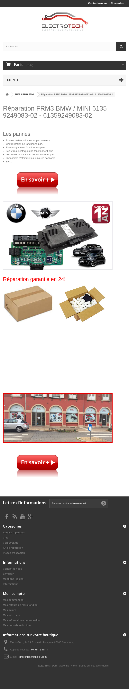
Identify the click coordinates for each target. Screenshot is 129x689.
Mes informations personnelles (21, 620)
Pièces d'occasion (14, 552)
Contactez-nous (97, 3)
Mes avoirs (9, 610)
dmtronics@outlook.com (33, 656)
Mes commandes (13, 599)
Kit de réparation (13, 547)
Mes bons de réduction (17, 625)
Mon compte (14, 593)
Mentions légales (13, 578)
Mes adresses (11, 615)
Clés (5, 537)
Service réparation (14, 532)
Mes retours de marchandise (20, 604)
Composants (10, 542)
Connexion (117, 3)
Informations (10, 584)
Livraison (8, 573)
